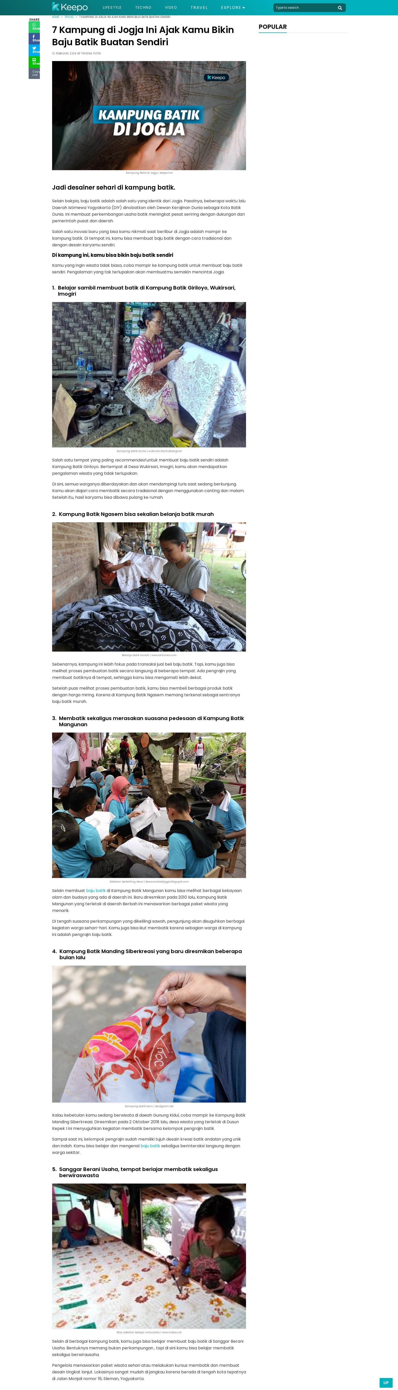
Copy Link (34, 73)
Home (55, 17)
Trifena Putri (91, 53)
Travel (207, 7)
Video (178, 7)
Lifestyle (114, 7)
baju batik (96, 891)
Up (386, 1383)
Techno (148, 7)
